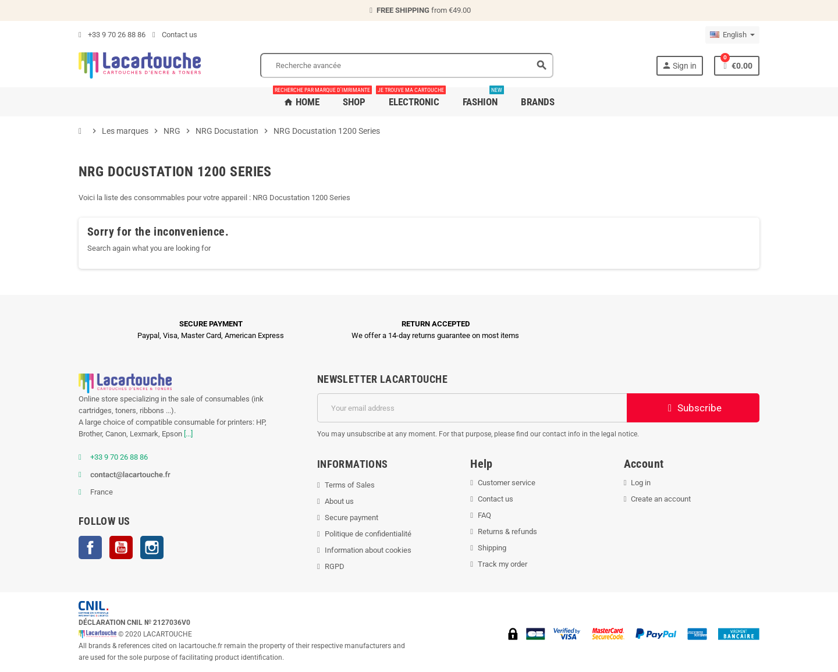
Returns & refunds (507, 531)
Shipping (492, 547)
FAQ (484, 515)
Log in (641, 482)
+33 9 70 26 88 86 (112, 34)
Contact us (174, 34)
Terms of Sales (350, 485)
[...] (188, 433)
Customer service (506, 482)
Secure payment (351, 517)
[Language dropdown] (732, 35)
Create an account (661, 499)
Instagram (152, 547)
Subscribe (693, 408)
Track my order (502, 564)
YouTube (121, 547)
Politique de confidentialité (368, 533)
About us (339, 501)
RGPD (335, 566)
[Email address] (472, 407)
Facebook (90, 547)
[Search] (406, 65)
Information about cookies (368, 550)
